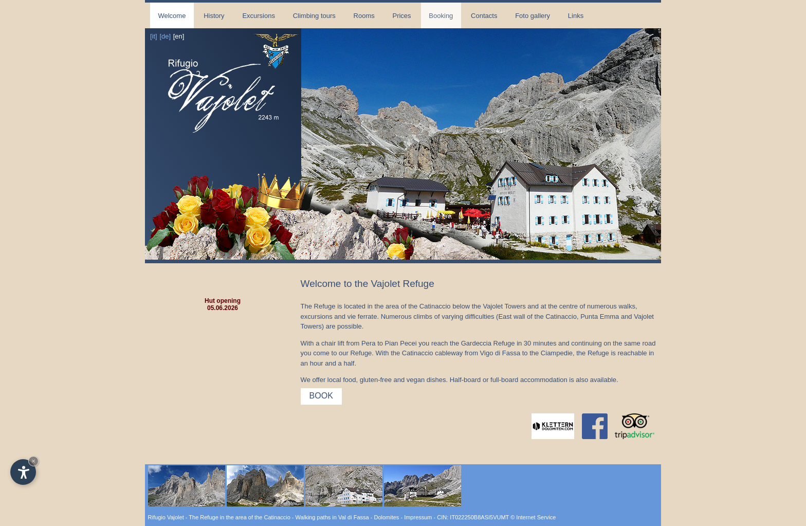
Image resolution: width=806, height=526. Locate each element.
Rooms (364, 16)
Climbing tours (314, 16)
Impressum (418, 517)
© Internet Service (533, 517)
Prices (401, 16)
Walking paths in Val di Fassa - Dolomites (347, 517)
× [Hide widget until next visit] (33, 461)
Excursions (258, 16)
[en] (179, 36)
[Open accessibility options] (23, 472)
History (214, 16)
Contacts (484, 16)
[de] (165, 36)
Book (321, 395)
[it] (153, 36)
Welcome (172, 16)
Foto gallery (532, 16)
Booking (441, 16)
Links (575, 16)
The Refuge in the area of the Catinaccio (239, 517)
